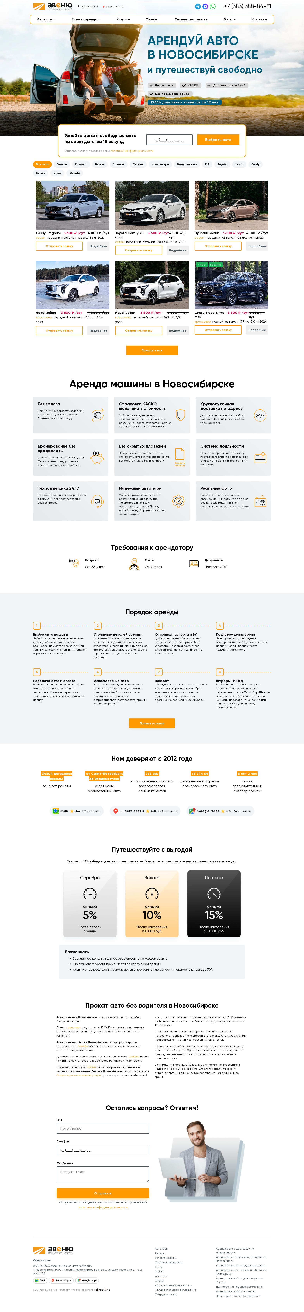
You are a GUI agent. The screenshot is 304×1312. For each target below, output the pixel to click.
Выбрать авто (218, 139)
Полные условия (152, 723)
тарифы (83, 1046)
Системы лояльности (191, 19)
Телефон (63, 1141)
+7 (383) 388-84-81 (247, 6)
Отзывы (159, 1271)
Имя (59, 1119)
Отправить (103, 1193)
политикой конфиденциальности (132, 150)
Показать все (152, 350)
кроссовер (44, 317)
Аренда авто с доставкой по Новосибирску (235, 1250)
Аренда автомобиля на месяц (235, 1291)
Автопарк (46, 19)
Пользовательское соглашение (175, 1289)
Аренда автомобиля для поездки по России (239, 1280)
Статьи (159, 1280)
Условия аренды (86, 19)
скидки (91, 1067)
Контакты (259, 19)
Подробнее (98, 246)
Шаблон (134, 1056)
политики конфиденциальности (103, 1207)
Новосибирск (88, 6)
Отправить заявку (59, 246)
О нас (229, 19)
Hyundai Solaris (207, 233)
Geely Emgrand (48, 233)
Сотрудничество (166, 1294)
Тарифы (152, 19)
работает (74, 1027)
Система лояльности (169, 1262)
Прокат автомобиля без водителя (238, 1295)
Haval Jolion (46, 313)
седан (40, 237)
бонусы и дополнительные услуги (79, 1075)
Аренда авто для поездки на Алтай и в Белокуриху (241, 1271)
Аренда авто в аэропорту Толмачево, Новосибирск (241, 1258)
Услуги (123, 19)
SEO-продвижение (45, 1289)
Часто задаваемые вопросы (173, 1285)
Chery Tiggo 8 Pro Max (209, 315)
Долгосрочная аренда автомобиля (239, 1286)
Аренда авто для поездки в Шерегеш (240, 1265)
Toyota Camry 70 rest (129, 235)
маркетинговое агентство (77, 1289)
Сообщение (65, 1163)
